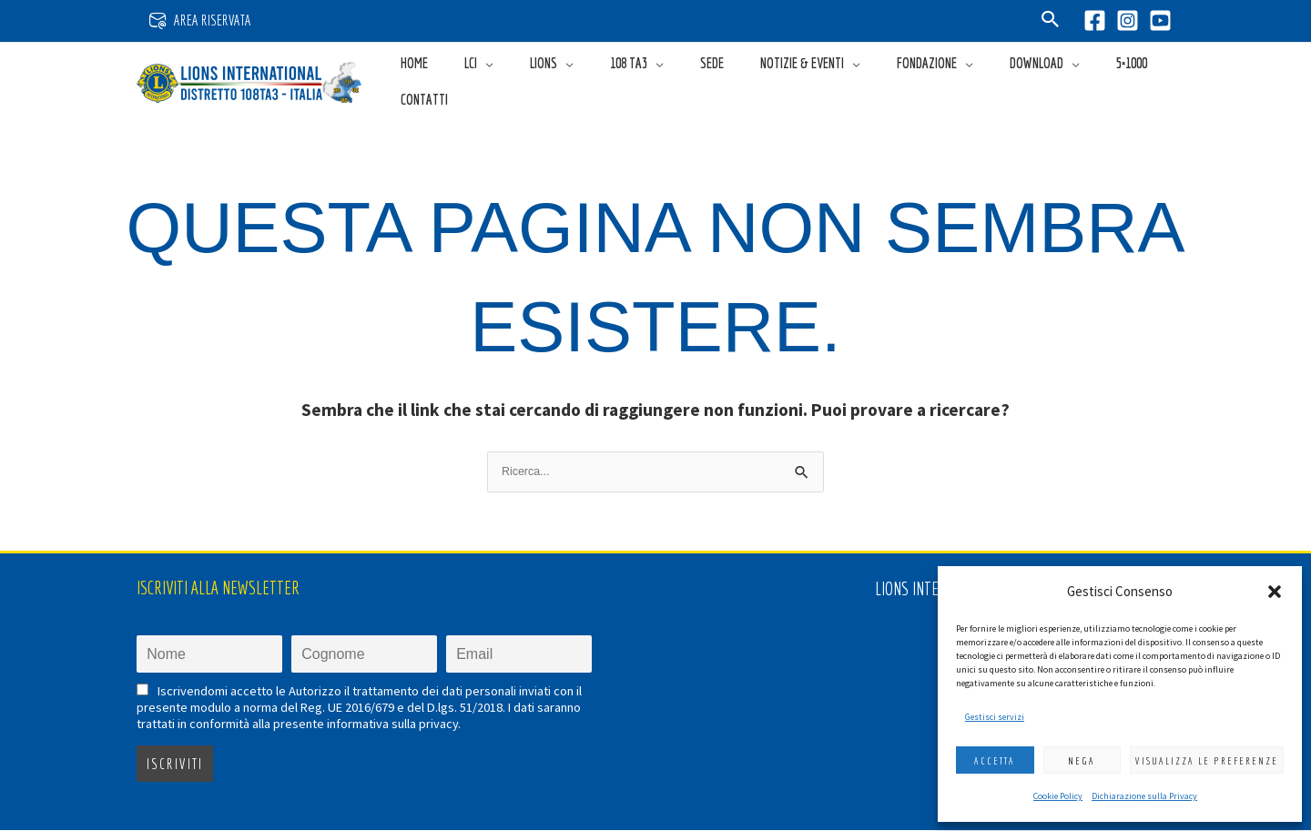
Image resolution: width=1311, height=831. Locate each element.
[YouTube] (1160, 20)
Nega (1081, 760)
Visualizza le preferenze (1206, 760)
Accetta (994, 760)
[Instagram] (1127, 20)
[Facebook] (1095, 20)
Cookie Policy (1057, 796)
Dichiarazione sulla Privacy (1144, 796)
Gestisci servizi (994, 717)
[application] (543, 81)
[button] (1274, 592)
